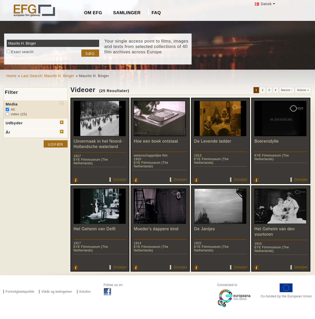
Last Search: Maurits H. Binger (47, 76)
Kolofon (85, 291)
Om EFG (93, 12)
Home (11, 76)
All (13, 109)
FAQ (156, 12)
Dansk (263, 4)
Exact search (22, 52)
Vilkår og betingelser (56, 291)
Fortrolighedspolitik (20, 291)
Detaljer (120, 179)
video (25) (19, 114)
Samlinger (126, 12)
